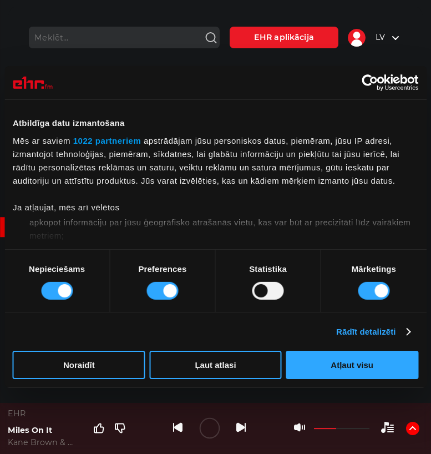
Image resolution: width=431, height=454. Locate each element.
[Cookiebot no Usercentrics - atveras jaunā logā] (369, 82)
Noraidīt (79, 365)
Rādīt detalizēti (365, 331)
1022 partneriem (107, 140)
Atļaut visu (352, 365)
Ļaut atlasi (215, 365)
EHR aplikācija (284, 37)
